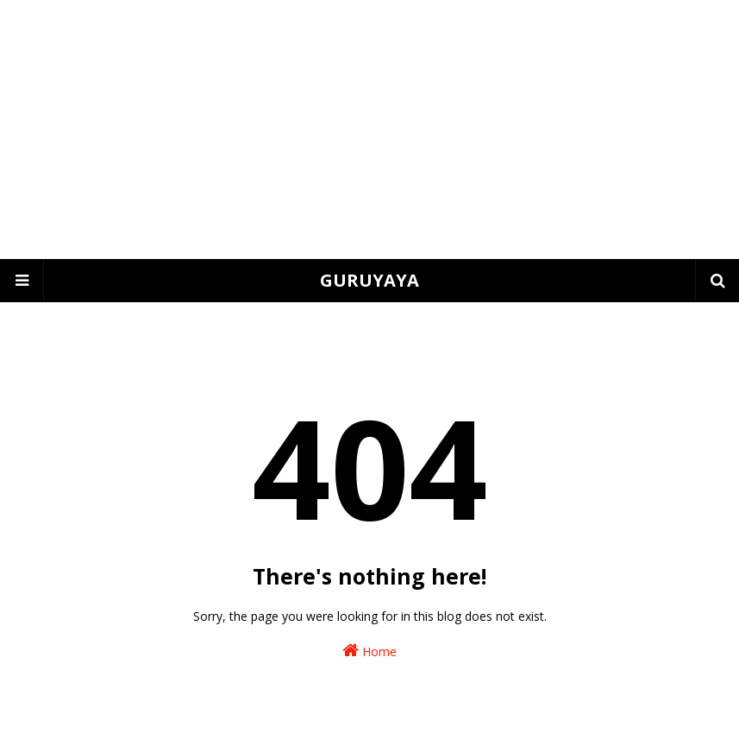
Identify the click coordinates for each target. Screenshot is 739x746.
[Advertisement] (369, 129)
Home (369, 651)
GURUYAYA (369, 280)
